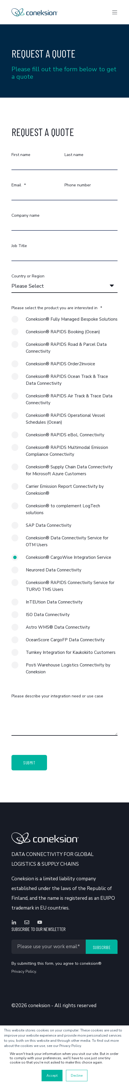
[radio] (64, 322)
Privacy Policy (23, 971)
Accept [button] (52, 1075)
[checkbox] (64, 498)
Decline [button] (77, 1075)
